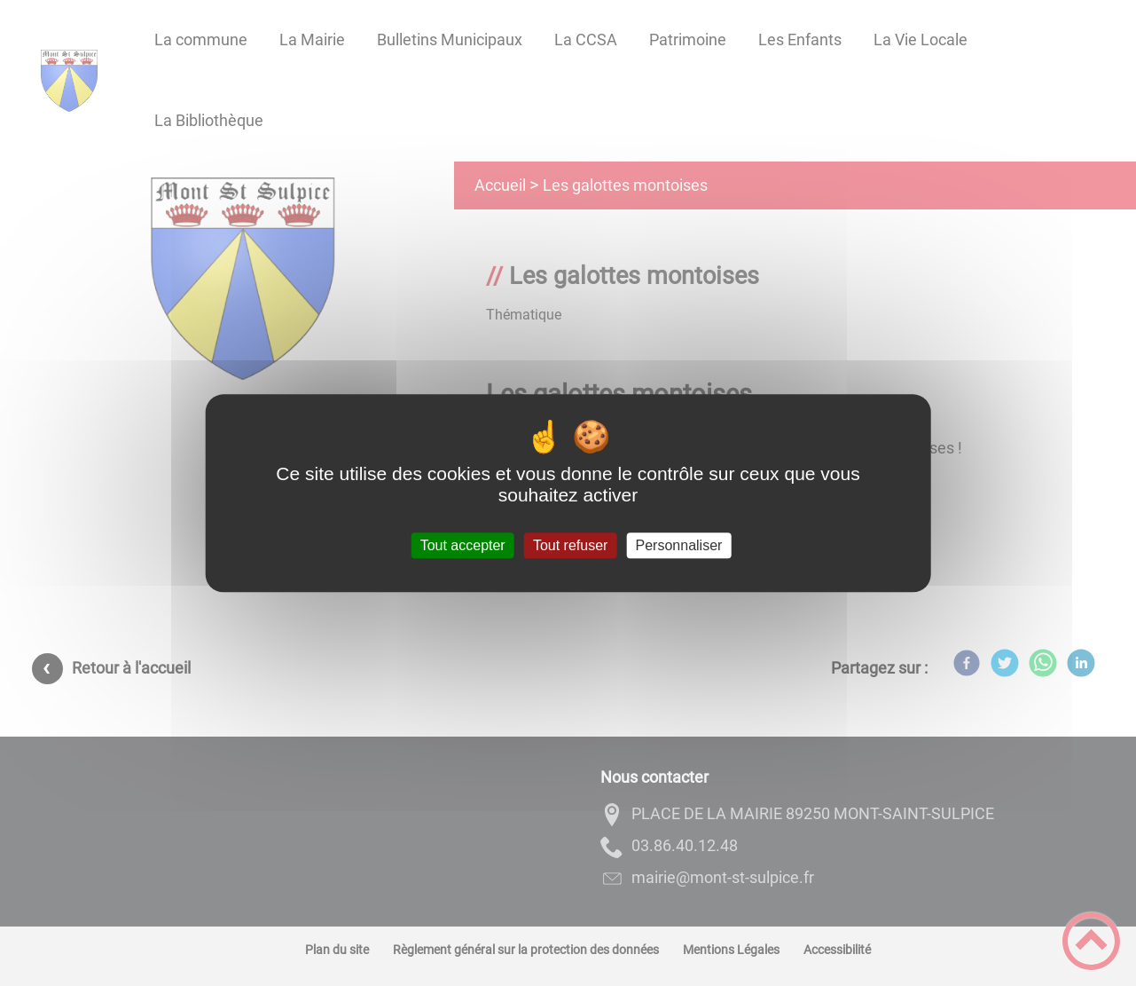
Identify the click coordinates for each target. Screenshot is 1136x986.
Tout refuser (570, 545)
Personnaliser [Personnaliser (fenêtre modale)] (679, 545)
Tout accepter (462, 545)
